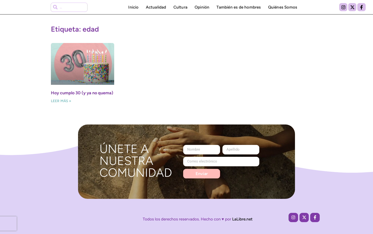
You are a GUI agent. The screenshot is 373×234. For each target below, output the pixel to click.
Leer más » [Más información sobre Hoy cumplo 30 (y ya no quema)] (61, 101)
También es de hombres (238, 7)
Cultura (180, 7)
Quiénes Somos (282, 7)
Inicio (133, 7)
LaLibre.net (242, 219)
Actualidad (156, 7)
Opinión (202, 7)
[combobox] (69, 7)
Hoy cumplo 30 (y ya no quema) (82, 93)
